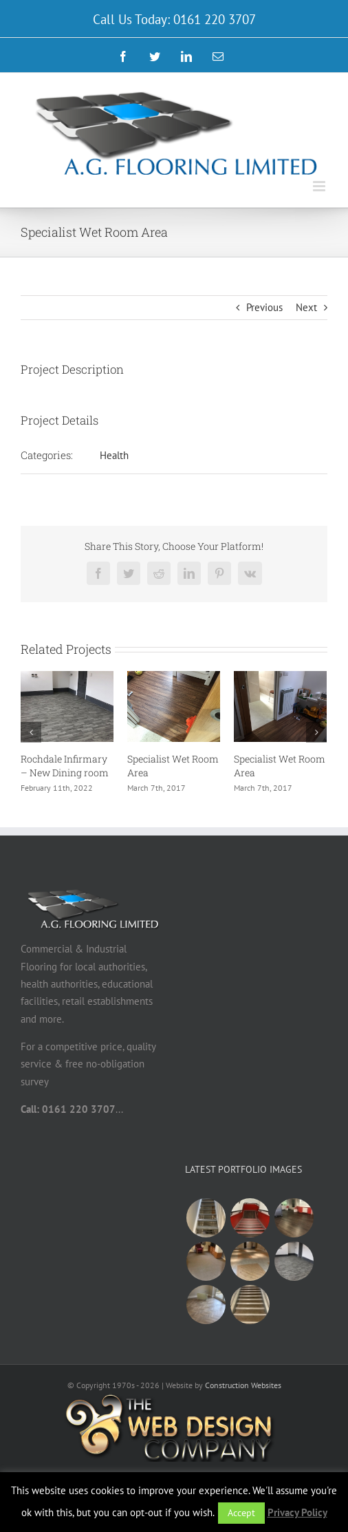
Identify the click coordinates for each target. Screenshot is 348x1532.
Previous (264, 307)
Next (306, 307)
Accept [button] (241, 1513)
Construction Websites (243, 1385)
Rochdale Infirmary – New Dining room (65, 765)
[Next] (316, 732)
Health (114, 455)
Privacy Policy (297, 1512)
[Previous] (31, 732)
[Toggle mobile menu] (320, 186)
